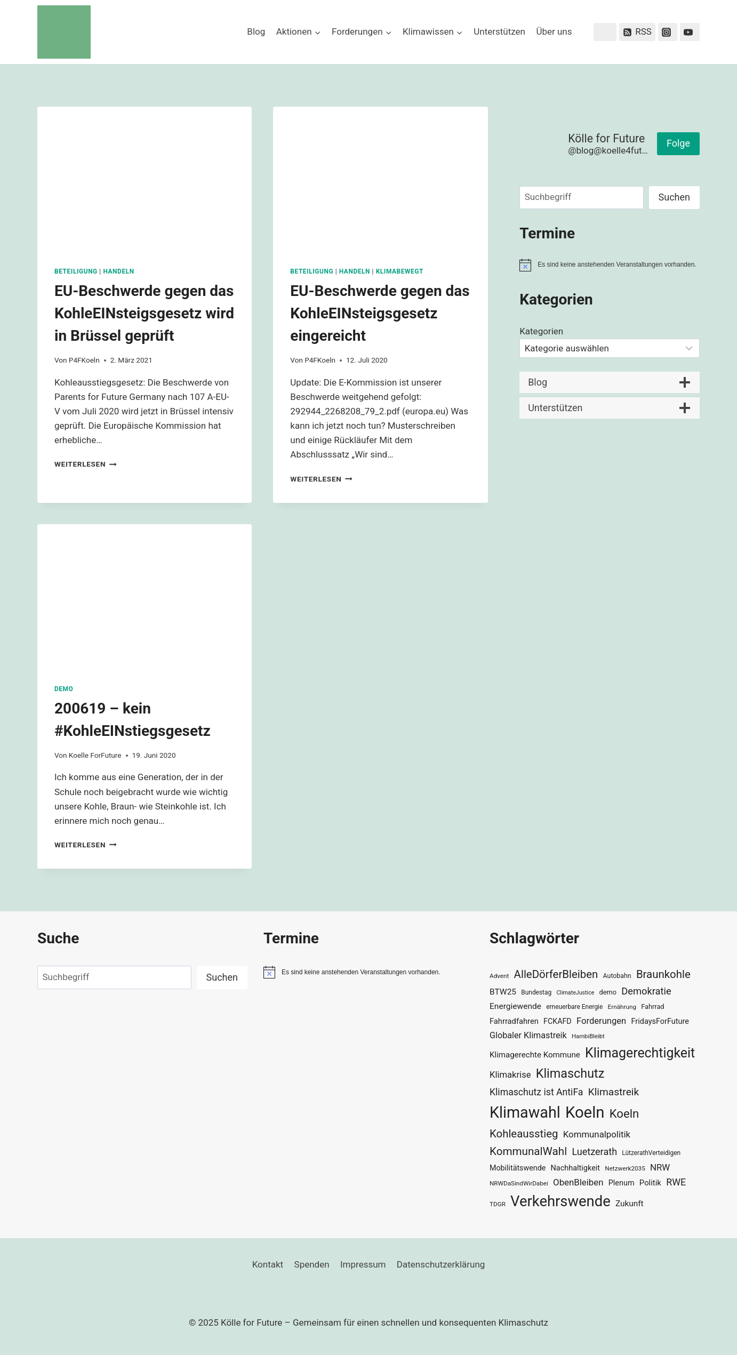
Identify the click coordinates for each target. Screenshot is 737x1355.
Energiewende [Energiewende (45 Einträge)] (515, 1006)
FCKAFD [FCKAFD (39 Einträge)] (557, 1021)
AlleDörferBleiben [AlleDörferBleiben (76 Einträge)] (556, 974)
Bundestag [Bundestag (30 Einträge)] (536, 992)
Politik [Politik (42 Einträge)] (650, 1183)
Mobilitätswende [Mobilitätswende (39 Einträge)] (518, 1168)
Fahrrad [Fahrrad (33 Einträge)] (652, 1007)
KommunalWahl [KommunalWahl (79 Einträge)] (528, 1151)
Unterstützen (499, 31)
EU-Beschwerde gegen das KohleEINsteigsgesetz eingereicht (379, 313)
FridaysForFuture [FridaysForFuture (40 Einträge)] (659, 1021)
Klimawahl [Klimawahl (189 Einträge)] (525, 1112)
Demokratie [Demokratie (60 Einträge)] (646, 991)
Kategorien (541, 331)
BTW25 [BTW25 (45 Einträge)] (503, 992)
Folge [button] (678, 143)
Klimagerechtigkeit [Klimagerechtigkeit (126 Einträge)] (640, 1053)
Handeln (118, 271)
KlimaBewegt (399, 271)
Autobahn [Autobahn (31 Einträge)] (617, 976)
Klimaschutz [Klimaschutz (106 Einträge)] (570, 1073)
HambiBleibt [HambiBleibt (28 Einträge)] (588, 1036)
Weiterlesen (85, 464)
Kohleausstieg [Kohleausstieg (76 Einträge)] (524, 1133)
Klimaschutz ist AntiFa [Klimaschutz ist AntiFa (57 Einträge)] (536, 1092)
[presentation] (144, 178)
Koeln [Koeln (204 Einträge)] (585, 1112)
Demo (63, 689)
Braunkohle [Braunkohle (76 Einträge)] (663, 974)
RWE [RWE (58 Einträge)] (676, 1182)
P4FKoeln (84, 360)
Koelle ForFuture (95, 755)
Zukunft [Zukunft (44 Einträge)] (629, 1203)
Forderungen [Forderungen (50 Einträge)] (601, 1021)
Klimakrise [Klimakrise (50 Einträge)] (510, 1075)
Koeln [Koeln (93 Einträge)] (624, 1113)
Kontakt (268, 1264)
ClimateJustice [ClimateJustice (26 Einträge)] (575, 992)
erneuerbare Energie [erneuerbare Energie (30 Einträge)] (574, 1007)
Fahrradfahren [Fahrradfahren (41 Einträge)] (514, 1021)
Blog (256, 31)
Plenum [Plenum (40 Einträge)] (621, 1183)
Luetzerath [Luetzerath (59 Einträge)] (594, 1151)
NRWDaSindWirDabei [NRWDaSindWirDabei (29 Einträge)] (519, 1183)
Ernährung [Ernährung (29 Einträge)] (622, 1007)
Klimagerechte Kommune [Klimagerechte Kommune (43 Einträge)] (535, 1055)
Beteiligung (76, 271)
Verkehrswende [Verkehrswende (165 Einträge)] (560, 1201)
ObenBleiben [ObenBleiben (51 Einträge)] (578, 1182)
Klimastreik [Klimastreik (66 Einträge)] (613, 1092)
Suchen (674, 197)
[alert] (609, 265)
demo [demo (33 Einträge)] (607, 992)
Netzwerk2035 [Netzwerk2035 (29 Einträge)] (625, 1168)
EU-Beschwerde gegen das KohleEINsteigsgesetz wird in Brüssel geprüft (144, 313)
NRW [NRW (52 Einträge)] (660, 1167)
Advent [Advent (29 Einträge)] (499, 976)
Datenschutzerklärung (441, 1264)
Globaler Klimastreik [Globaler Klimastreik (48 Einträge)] (528, 1035)
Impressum (363, 1264)
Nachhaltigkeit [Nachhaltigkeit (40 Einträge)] (575, 1168)
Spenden (312, 1264)
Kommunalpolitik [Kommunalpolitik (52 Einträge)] (596, 1134)
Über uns (554, 31)
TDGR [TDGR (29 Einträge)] (498, 1204)
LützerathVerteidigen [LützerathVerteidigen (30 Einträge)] (651, 1153)
